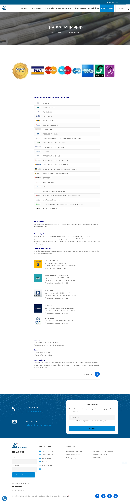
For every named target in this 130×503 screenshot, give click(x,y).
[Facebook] (97, 496)
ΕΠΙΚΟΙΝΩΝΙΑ (18, 452)
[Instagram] (109, 496)
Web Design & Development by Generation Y (53, 496)
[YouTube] (115, 496)
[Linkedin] (103, 496)
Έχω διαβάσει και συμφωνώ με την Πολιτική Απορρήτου (89, 421)
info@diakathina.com (39, 425)
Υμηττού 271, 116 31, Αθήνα (20, 484)
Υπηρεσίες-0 (61, 32)
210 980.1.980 (34, 411)
